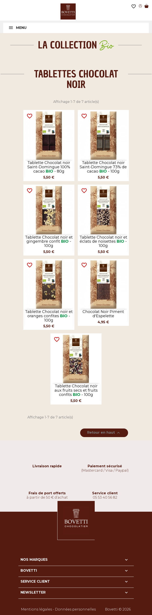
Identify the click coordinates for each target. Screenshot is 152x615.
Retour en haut (104, 432)
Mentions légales (36, 609)
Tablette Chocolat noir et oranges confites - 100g (49, 316)
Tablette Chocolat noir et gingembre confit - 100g (49, 241)
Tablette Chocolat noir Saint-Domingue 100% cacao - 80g (48, 167)
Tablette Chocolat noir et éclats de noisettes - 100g (103, 241)
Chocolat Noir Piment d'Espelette (103, 313)
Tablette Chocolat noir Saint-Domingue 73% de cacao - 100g (103, 167)
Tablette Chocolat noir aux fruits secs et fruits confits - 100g (76, 390)
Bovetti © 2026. (118, 609)
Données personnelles (75, 609)
